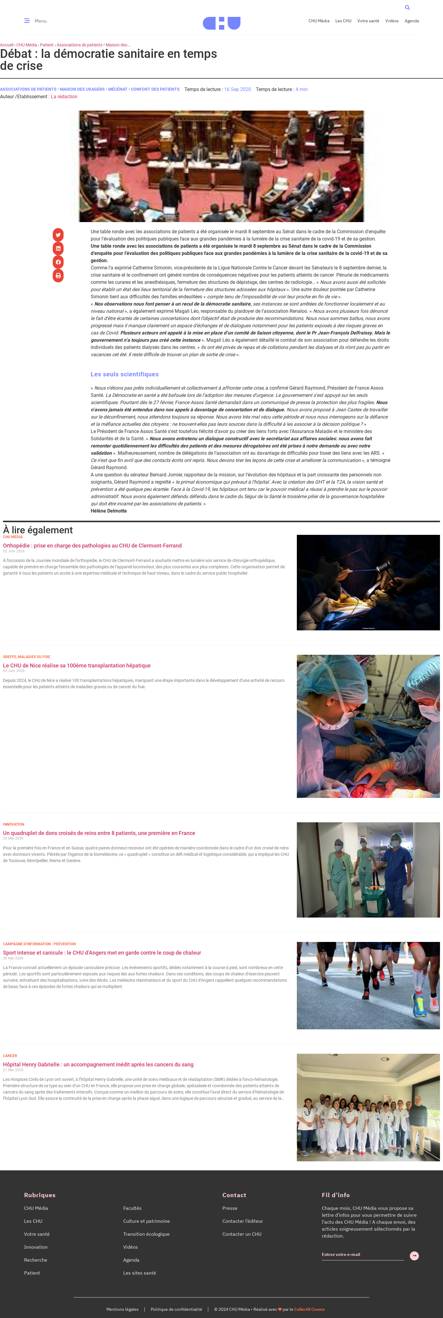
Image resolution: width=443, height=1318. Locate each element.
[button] (407, 7)
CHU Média (319, 21)
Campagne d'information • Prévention (39, 944)
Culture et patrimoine (146, 1221)
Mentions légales (122, 1309)
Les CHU (343, 21)
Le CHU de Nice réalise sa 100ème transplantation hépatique (77, 665)
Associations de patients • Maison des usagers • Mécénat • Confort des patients (90, 89)
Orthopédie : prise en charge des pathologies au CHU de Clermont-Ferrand (93, 545)
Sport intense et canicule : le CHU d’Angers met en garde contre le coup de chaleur (102, 952)
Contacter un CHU (242, 1234)
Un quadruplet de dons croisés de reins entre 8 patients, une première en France (99, 833)
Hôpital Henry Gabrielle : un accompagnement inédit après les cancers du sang (99, 1064)
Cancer (10, 1056)
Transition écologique (146, 1234)
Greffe (9, 657)
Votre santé (368, 21)
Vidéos (392, 21)
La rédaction (64, 96)
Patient (47, 44)
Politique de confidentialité (176, 1309)
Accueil (6, 44)
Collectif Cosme (309, 1309)
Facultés (132, 1208)
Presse (229, 1208)
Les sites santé (139, 1273)
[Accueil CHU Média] (221, 21)
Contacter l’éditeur (242, 1221)
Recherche (35, 1260)
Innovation (13, 824)
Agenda (412, 21)
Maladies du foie (34, 657)
